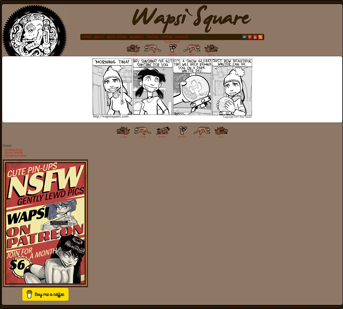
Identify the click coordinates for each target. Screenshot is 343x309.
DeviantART (244, 37)
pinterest (250, 37)
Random (162, 137)
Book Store (117, 37)
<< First (133, 55)
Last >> (211, 55)
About (99, 37)
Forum (166, 37)
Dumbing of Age (13, 149)
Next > (192, 55)
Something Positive (15, 155)
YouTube (255, 37)
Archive (181, 37)
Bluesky (137, 37)
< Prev (152, 55)
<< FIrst (123, 137)
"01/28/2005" (172, 42)
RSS (260, 37)
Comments (172, 50)
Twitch (152, 37)
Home (86, 37)
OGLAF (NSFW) (13, 152)
